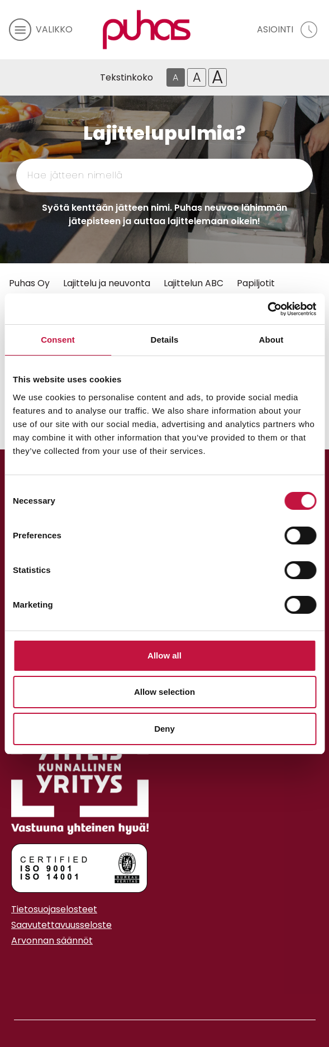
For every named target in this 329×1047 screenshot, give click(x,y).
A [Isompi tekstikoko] (197, 77)
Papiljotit (256, 283)
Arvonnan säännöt (52, 940)
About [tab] (271, 339)
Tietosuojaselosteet (54, 909)
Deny (164, 728)
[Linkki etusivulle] (146, 29)
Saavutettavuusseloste (61, 924)
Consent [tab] (58, 339)
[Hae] (268, 175)
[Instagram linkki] (15, 968)
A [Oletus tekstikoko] (175, 77)
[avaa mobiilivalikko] (41, 29)
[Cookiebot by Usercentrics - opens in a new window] (267, 309)
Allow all (164, 655)
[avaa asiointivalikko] (288, 29)
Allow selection (164, 692)
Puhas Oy (29, 283)
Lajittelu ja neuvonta (106, 283)
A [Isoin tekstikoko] (217, 77)
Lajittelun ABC (193, 283)
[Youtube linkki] (24, 968)
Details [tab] (165, 339)
